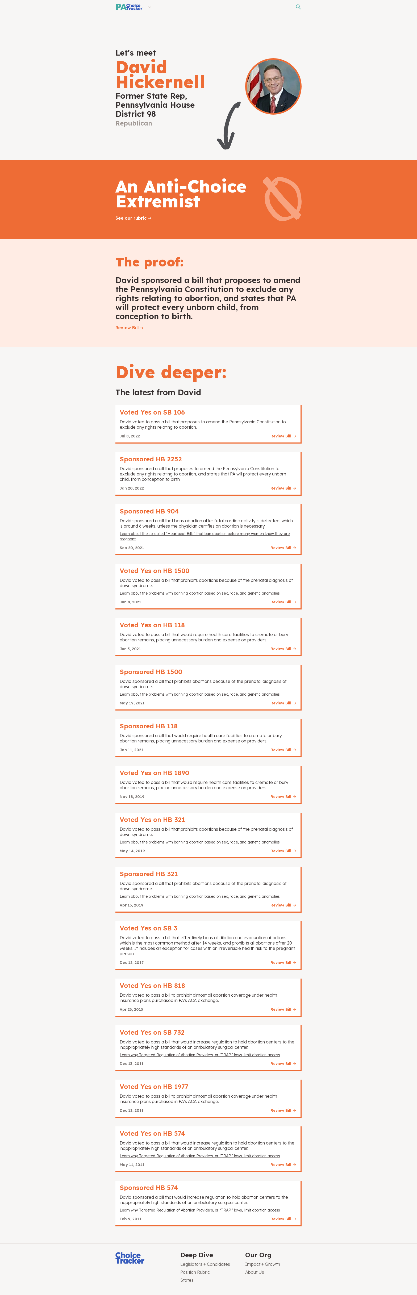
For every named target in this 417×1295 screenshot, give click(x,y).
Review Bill (127, 327)
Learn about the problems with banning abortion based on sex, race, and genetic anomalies (200, 593)
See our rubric (131, 218)
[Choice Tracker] (143, 1258)
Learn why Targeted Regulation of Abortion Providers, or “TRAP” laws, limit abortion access (200, 1054)
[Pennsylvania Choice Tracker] (129, 7)
